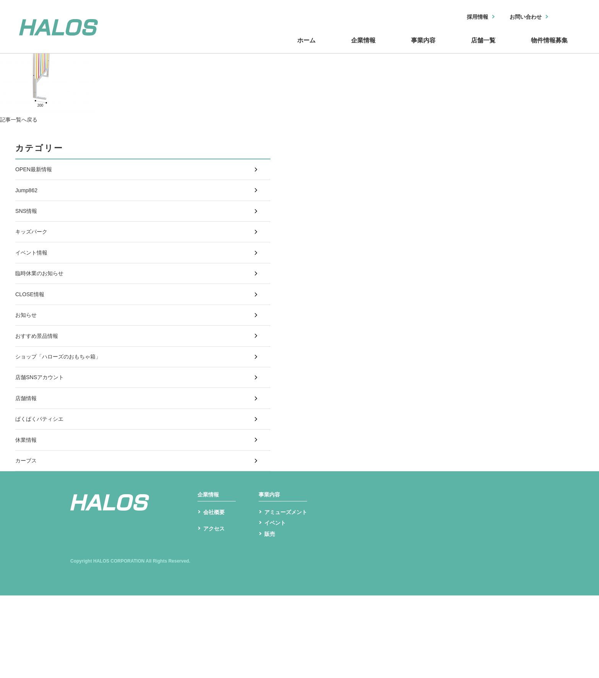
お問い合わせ (521, 17)
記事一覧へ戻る (21, 119)
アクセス (215, 614)
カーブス (27, 528)
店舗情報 (27, 451)
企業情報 (289, 47)
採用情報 (468, 17)
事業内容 (370, 47)
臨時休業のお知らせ (42, 299)
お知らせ (27, 350)
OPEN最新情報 (36, 172)
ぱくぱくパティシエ (42, 477)
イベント (276, 604)
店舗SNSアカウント (43, 426)
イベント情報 (33, 273)
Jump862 (27, 197)
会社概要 (215, 592)
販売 (270, 616)
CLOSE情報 (31, 324)
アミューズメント (288, 592)
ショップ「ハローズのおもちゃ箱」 (64, 400)
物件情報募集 (538, 47)
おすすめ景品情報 (39, 375)
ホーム (213, 47)
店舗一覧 (450, 47)
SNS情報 (27, 222)
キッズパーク (33, 248)
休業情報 (27, 503)
